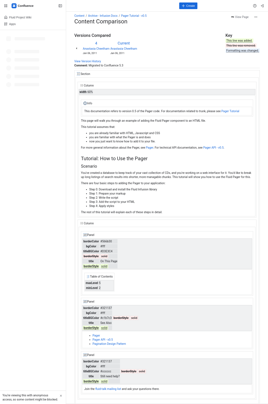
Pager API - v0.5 (213, 147)
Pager (149, 147)
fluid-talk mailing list (108, 389)
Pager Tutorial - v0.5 (134, 15)
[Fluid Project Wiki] (23, 5)
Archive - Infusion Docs (102, 15)
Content (79, 15)
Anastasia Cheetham (96, 48)
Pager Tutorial (230, 111)
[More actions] (256, 17)
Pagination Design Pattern (109, 343)
